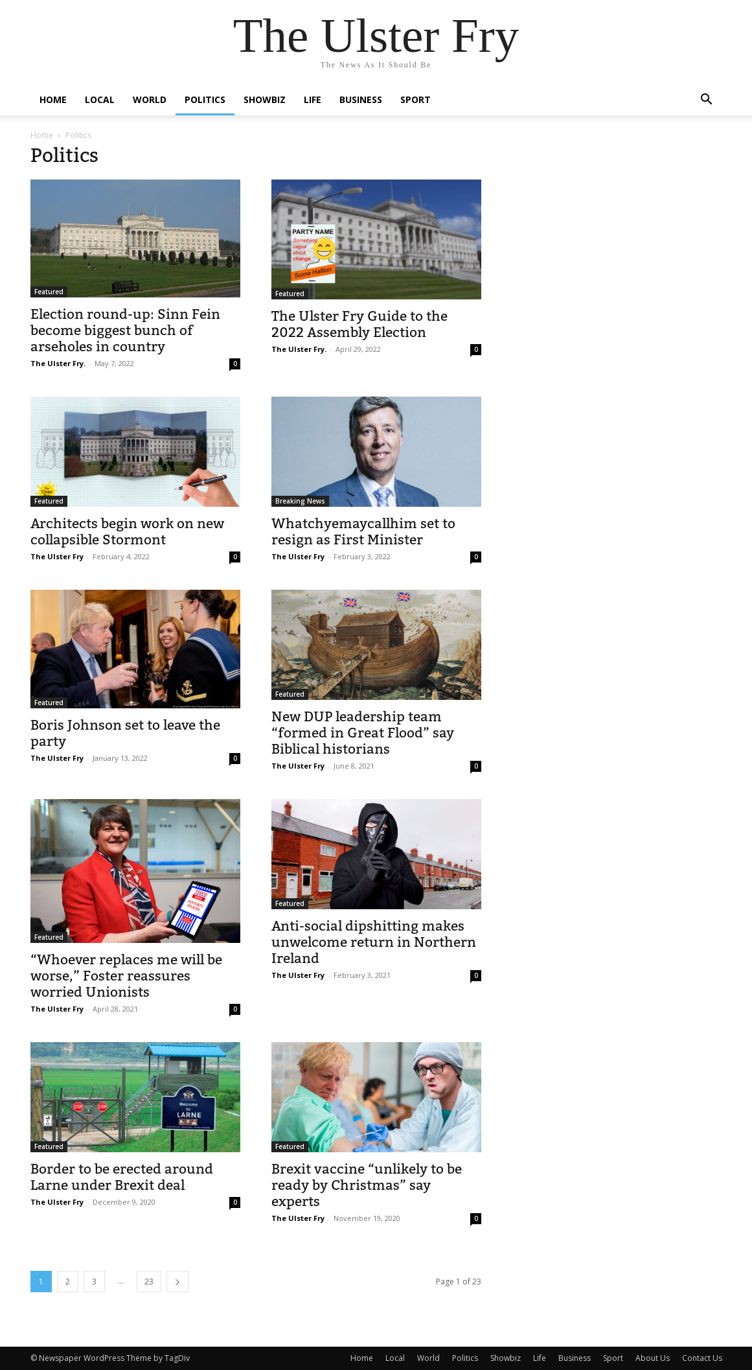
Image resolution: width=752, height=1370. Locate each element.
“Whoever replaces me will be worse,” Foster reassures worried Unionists (126, 975)
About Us (652, 1358)
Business (360, 99)
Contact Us (702, 1358)
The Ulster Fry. (57, 363)
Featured (48, 291)
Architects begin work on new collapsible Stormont (127, 531)
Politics (205, 99)
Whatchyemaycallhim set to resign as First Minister (363, 531)
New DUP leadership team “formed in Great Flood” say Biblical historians (362, 732)
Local (100, 99)
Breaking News (300, 500)
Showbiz (265, 99)
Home (53, 99)
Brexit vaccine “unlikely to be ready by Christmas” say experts (366, 1185)
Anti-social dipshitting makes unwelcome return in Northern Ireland (373, 942)
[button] (706, 101)
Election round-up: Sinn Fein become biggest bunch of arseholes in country (125, 330)
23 (149, 1281)
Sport (415, 99)
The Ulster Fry (57, 556)
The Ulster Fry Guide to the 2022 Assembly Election (359, 324)
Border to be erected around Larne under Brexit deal (121, 1177)
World (149, 99)
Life (312, 99)
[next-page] (177, 1281)
